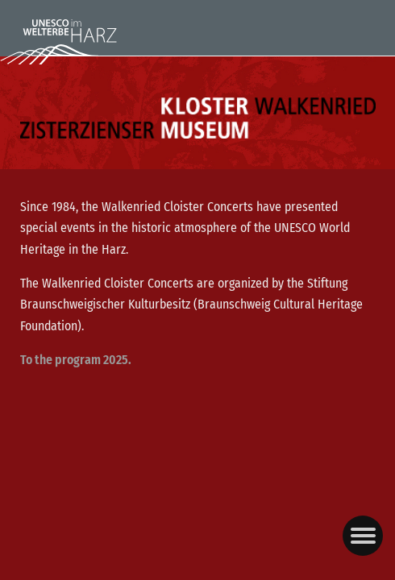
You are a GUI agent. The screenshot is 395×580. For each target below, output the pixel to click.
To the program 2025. (75, 359)
